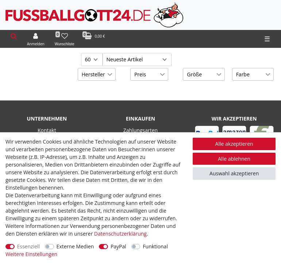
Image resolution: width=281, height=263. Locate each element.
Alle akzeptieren (234, 143)
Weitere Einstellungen (31, 254)
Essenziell (28, 246)
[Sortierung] (137, 59)
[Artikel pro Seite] (92, 59)
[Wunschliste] (65, 39)
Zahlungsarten (140, 130)
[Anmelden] (36, 39)
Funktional (155, 246)
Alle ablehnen (234, 158)
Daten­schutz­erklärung (120, 233)
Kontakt (47, 130)
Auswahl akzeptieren (234, 173)
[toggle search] (14, 36)
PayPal (118, 246)
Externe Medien (75, 246)
